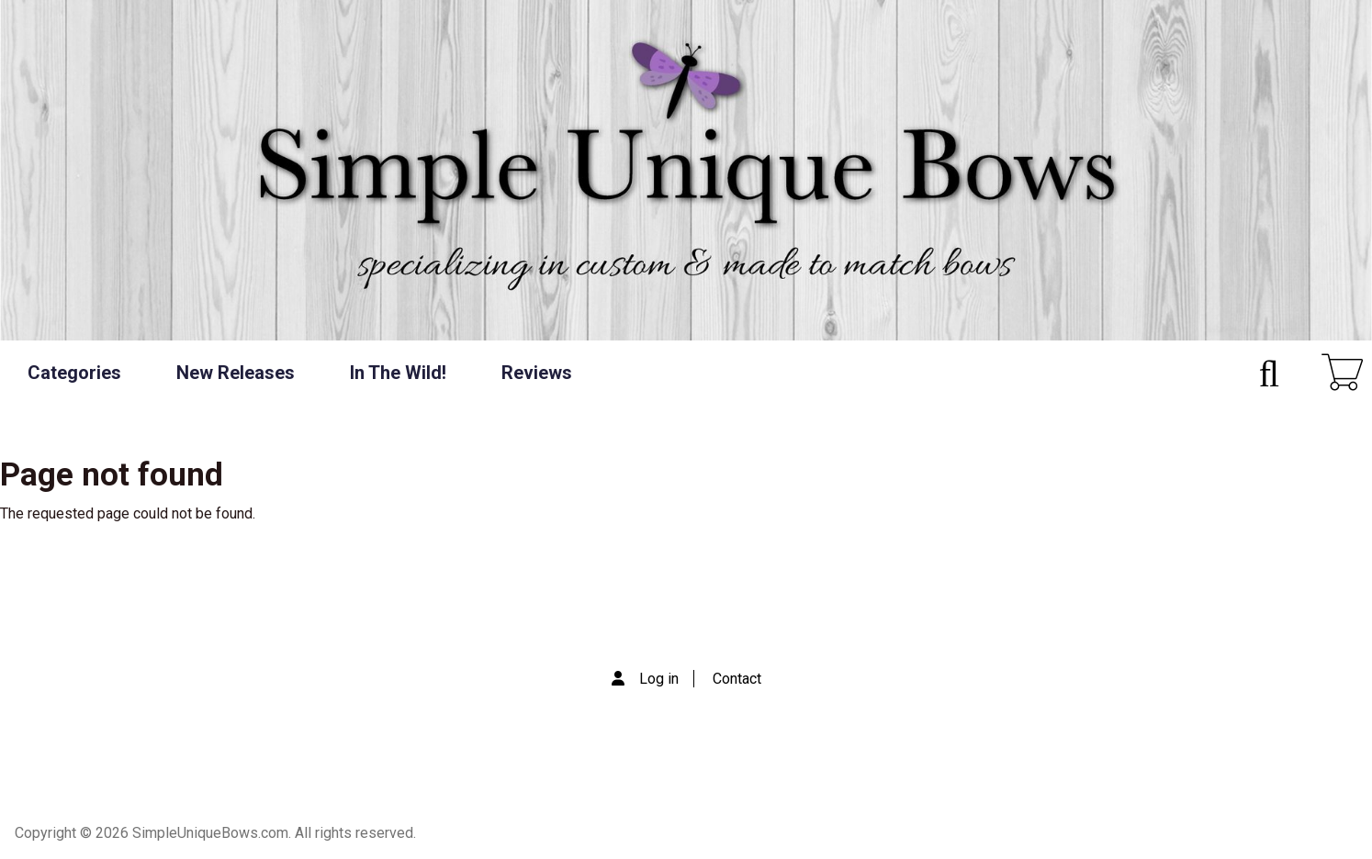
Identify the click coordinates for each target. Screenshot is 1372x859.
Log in (659, 678)
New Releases (235, 373)
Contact (737, 678)
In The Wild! (398, 373)
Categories (74, 373)
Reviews (536, 373)
